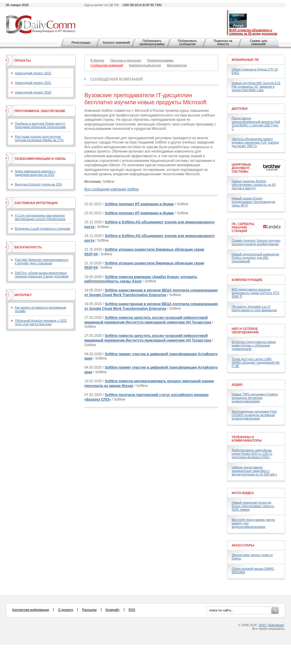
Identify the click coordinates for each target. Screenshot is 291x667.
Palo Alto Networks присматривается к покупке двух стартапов (41, 261)
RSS (132, 609)
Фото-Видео (243, 493)
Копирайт (113, 609)
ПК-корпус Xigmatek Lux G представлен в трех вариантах (254, 308)
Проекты (23, 60)
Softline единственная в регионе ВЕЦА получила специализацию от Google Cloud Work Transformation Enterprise (151, 292)
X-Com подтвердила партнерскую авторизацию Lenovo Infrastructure (40, 217)
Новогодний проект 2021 (33, 82)
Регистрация (81, 42)
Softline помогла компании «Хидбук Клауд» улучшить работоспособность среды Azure (140, 279)
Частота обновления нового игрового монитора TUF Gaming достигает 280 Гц (255, 142)
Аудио (237, 384)
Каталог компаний (116, 42)
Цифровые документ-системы (241, 168)
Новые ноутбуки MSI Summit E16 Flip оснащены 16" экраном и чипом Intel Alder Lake (256, 86)
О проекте (65, 609)
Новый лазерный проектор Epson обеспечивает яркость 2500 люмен (253, 506)
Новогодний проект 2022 (33, 73)
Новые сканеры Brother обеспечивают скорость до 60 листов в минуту (254, 184)
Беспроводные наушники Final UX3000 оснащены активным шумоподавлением (254, 415)
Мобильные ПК (245, 59)
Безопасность (28, 247)
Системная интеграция (36, 203)
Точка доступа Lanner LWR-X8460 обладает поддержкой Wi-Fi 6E (256, 362)
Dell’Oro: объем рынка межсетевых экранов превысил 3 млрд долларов (42, 274)
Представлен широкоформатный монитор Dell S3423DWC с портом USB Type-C (256, 123)
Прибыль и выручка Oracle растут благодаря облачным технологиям (40, 125)
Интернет (23, 295)
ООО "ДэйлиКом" (271, 625)
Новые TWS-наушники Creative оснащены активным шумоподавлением (255, 397)
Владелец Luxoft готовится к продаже (42, 228)
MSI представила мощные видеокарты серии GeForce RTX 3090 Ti (255, 293)
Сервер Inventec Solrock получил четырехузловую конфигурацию (256, 242)
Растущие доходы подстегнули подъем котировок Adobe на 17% (39, 138)
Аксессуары (243, 545)
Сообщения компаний (116, 79)
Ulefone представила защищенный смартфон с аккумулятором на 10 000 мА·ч (254, 471)
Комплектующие (247, 280)
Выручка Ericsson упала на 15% (38, 184)
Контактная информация (30, 609)
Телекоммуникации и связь (40, 158)
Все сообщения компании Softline (111, 189)
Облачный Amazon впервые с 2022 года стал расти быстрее (41, 322)
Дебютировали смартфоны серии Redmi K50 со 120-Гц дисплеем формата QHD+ (252, 453)
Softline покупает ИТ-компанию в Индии (139, 204)
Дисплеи (240, 108)
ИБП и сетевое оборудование (245, 330)
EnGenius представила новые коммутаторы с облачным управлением (254, 345)
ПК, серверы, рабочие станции (243, 227)
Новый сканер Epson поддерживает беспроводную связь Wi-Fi (253, 202)
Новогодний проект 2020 (33, 92)
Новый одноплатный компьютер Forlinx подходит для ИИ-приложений (255, 257)
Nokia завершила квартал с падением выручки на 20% (35, 172)
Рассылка (89, 609)
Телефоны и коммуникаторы (247, 438)
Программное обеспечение (40, 111)
